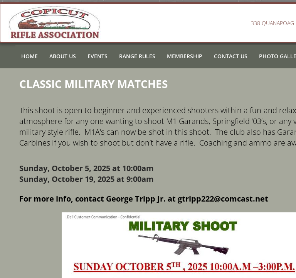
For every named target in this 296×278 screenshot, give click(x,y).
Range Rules (137, 56)
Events (97, 56)
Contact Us (230, 56)
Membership (184, 56)
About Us (62, 56)
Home (29, 56)
